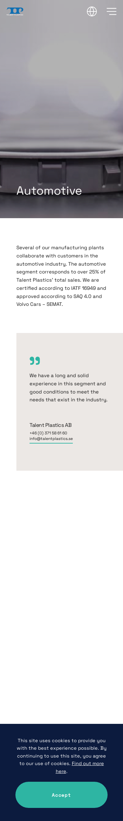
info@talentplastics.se (51, 438)
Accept (61, 795)
